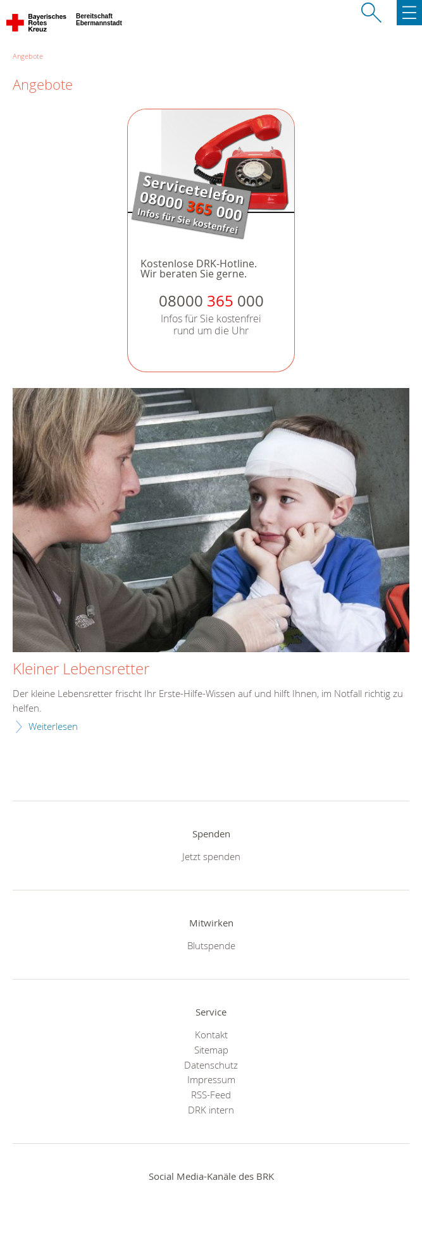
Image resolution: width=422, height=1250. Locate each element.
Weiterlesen (53, 726)
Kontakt (211, 1034)
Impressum (211, 1079)
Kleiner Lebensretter (81, 669)
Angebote (28, 56)
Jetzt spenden (211, 856)
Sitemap (211, 1049)
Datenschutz (211, 1065)
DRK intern (211, 1109)
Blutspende (211, 945)
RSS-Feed (211, 1094)
